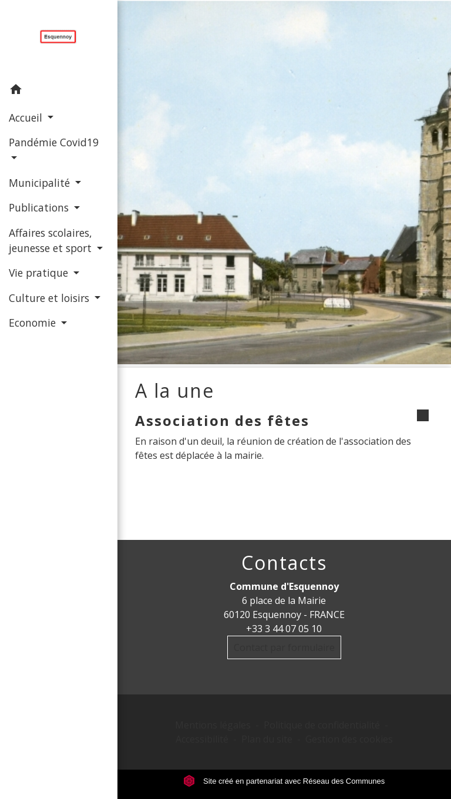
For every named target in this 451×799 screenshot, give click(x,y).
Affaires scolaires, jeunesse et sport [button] (52, 240)
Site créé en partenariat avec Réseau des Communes (284, 781)
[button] (59, 91)
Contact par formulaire (284, 647)
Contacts (284, 563)
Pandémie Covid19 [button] (54, 142)
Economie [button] (34, 322)
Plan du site (266, 739)
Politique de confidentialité (322, 725)
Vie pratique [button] (40, 273)
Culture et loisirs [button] (50, 298)
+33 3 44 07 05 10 (284, 628)
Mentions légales (213, 725)
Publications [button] (40, 207)
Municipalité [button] (41, 183)
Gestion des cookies (349, 739)
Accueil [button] (27, 117)
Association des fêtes (222, 420)
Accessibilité (202, 739)
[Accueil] (58, 39)
